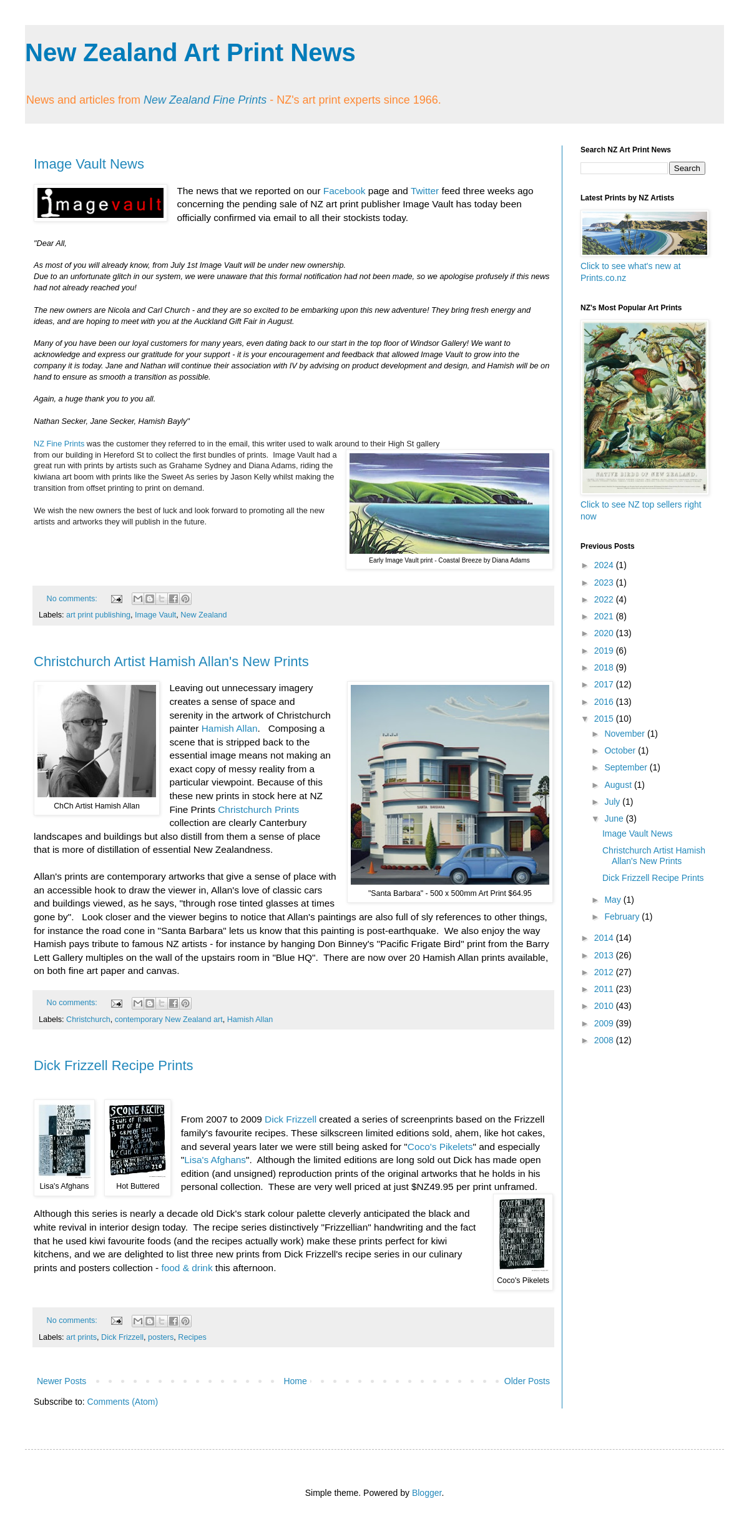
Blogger (426, 1493)
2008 (605, 1040)
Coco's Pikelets (440, 1146)
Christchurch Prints (258, 809)
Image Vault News (89, 164)
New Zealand (203, 615)
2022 (605, 599)
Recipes (192, 1337)
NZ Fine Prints (59, 443)
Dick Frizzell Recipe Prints (113, 1065)
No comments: (73, 598)
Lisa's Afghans (215, 1159)
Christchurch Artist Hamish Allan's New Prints (171, 661)
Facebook (344, 190)
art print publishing (98, 615)
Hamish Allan (230, 728)
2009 (605, 1023)
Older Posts (527, 1381)
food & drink (186, 1267)
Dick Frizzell (290, 1119)
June (614, 818)
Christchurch (88, 1019)
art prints (81, 1337)
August (619, 785)
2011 (605, 989)
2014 (605, 938)
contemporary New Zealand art (169, 1019)
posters (161, 1337)
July (613, 802)
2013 (605, 955)
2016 (605, 702)
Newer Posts (61, 1381)
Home (294, 1381)
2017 (605, 684)
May (613, 900)
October (621, 750)
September (626, 767)
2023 (605, 582)
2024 (605, 565)
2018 (605, 667)
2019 (605, 651)
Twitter (425, 190)
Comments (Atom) (123, 1402)
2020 (605, 633)
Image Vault (155, 615)
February (623, 917)
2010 (605, 1006)
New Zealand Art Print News (190, 52)
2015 (605, 719)
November (625, 734)
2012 (605, 972)
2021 (605, 616)
